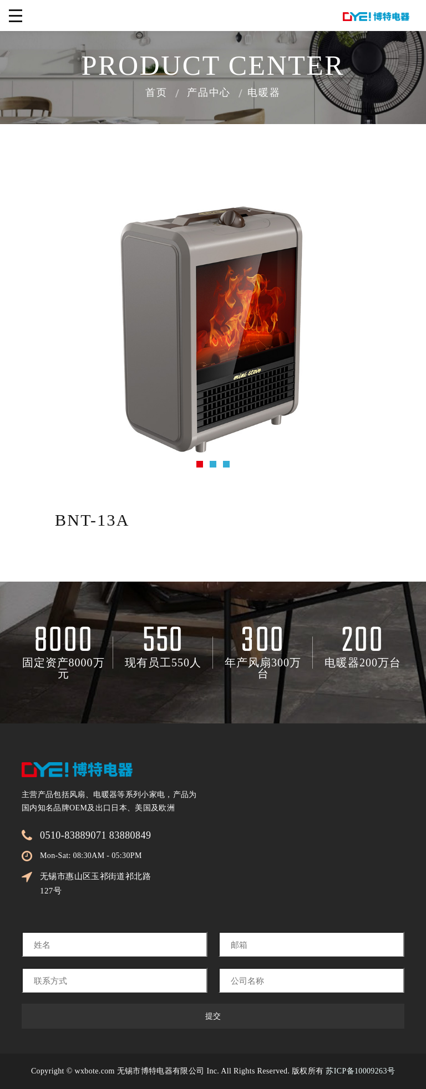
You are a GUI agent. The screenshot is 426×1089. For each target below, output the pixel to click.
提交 (213, 1016)
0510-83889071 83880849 (95, 835)
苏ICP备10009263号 (360, 1071)
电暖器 (263, 93)
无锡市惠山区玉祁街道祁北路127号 (95, 883)
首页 (156, 93)
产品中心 (209, 93)
